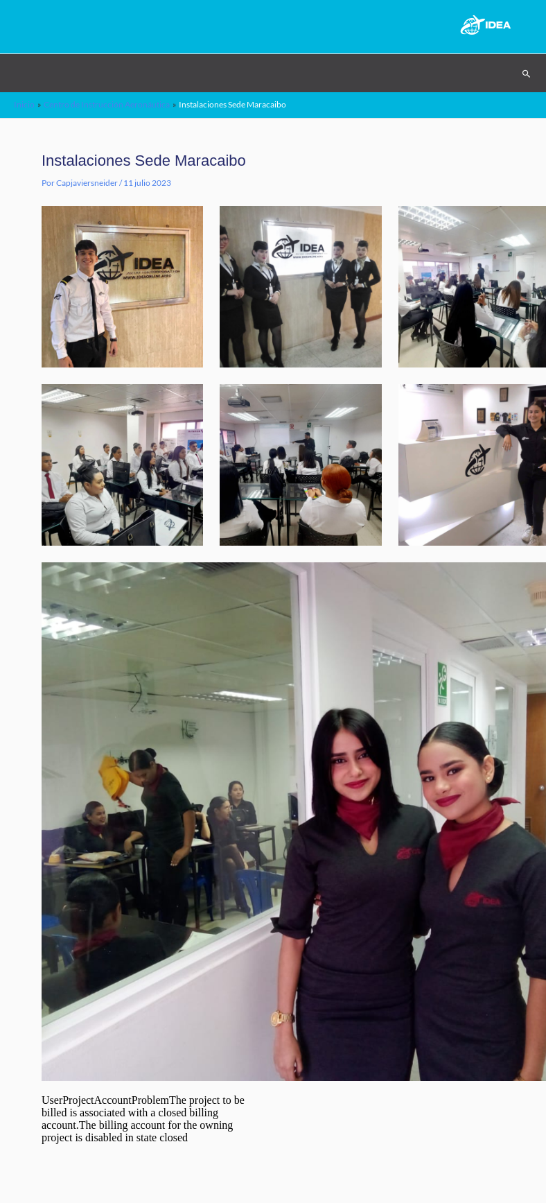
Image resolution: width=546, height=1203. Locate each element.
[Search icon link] (526, 73)
